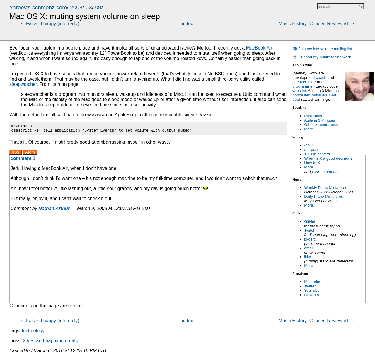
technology (33, 330)
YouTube (311, 290)
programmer (302, 86)
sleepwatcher (23, 84)
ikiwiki (309, 257)
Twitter (310, 286)
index (187, 23)
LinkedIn (311, 295)
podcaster (300, 95)
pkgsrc (310, 239)
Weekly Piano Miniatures (325, 187)
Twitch (309, 230)
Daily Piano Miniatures (323, 196)
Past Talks (313, 116)
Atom (30, 154)
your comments (325, 171)
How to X (312, 163)
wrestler (299, 90)
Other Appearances (321, 124)
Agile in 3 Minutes (319, 120)
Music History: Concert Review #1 (314, 23)
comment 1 (23, 160)
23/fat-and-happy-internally (51, 340)
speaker (299, 82)
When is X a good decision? (328, 158)
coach (321, 77)
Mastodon (312, 281)
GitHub (310, 221)
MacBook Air (259, 47)
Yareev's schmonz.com (38, 7)
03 (89, 7)
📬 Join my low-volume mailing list (322, 49)
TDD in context (317, 154)
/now (308, 145)
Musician (319, 95)
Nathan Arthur (54, 210)
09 (98, 7)
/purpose (311, 149)
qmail (308, 248)
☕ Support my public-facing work (321, 57)
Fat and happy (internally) (52, 23)
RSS (16, 154)
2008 (76, 7)
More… (310, 129)
